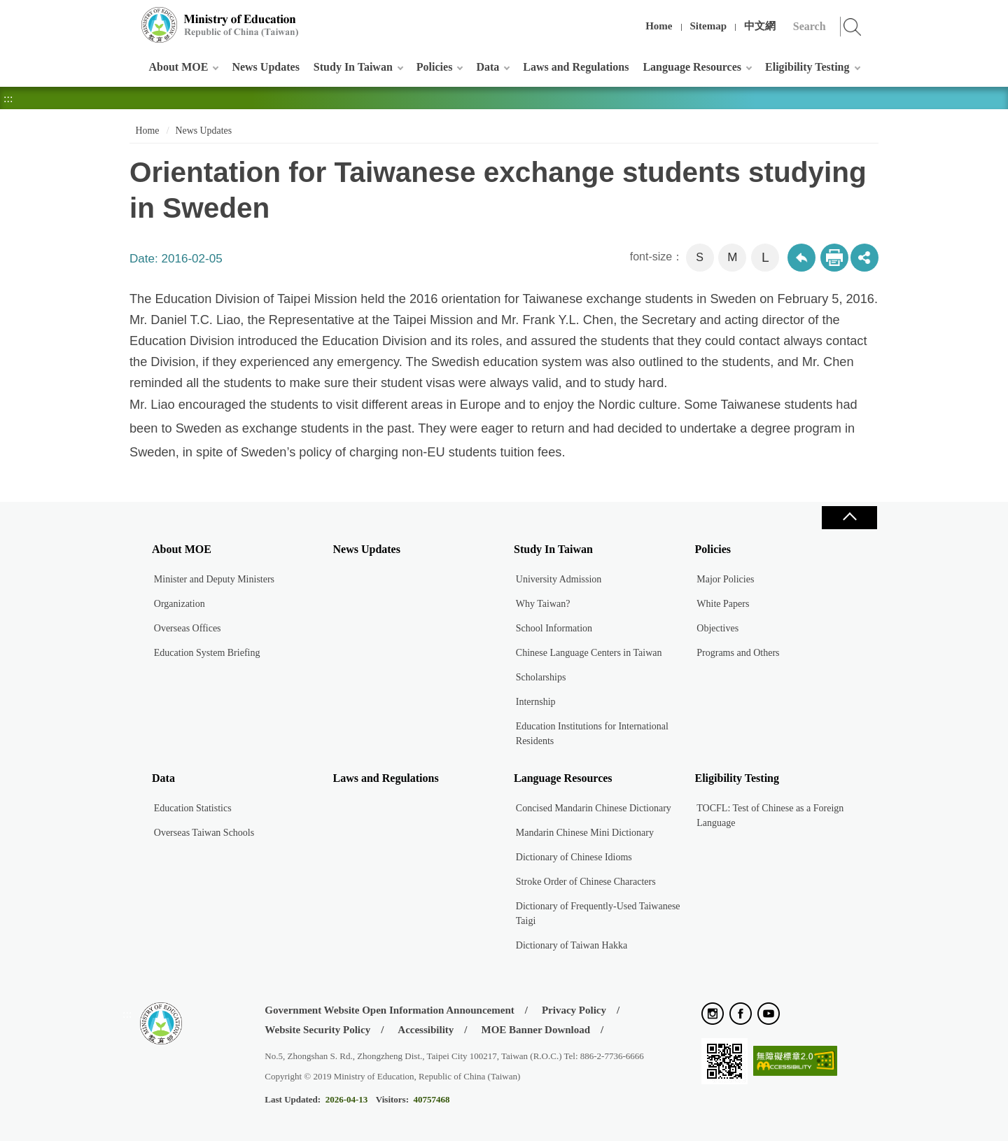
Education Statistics (193, 808)
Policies (434, 67)
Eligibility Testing (807, 67)
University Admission (559, 579)
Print (834, 258)
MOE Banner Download (535, 1029)
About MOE (179, 67)
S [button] (700, 257)
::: (127, 17)
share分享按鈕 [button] (864, 258)
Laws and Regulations (576, 67)
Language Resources (692, 67)
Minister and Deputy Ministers (214, 579)
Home (658, 25)
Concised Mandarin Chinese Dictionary (593, 808)
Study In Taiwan (353, 67)
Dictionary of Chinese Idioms (574, 857)
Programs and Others (737, 653)
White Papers (722, 603)
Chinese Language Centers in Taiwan (589, 653)
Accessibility (426, 1029)
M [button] (732, 257)
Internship (536, 701)
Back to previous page (802, 258)
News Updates (265, 67)
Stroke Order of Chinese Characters (586, 881)
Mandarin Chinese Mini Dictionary (585, 832)
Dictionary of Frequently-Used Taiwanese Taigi (598, 913)
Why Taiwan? (543, 603)
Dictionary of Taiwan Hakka (571, 945)
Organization (179, 603)
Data (487, 67)
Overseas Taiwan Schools (204, 832)
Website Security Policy (317, 1029)
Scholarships (541, 677)
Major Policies (725, 579)
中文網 (760, 25)
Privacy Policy (574, 1010)
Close (849, 517)
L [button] (765, 257)
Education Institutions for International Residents (592, 733)
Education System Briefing (207, 653)
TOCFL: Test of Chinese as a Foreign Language (770, 815)
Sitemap (708, 25)
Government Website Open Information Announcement (389, 1010)
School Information (554, 628)
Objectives (717, 628)
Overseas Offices (187, 628)
